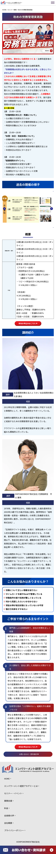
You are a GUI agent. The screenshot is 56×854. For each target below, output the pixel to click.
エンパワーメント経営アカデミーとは (21, 786)
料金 (6, 808)
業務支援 (8, 800)
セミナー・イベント (13, 793)
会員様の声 (9, 815)
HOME (4, 10)
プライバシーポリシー (14, 830)
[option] (28, 209)
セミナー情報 (12, 10)
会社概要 (8, 823)
